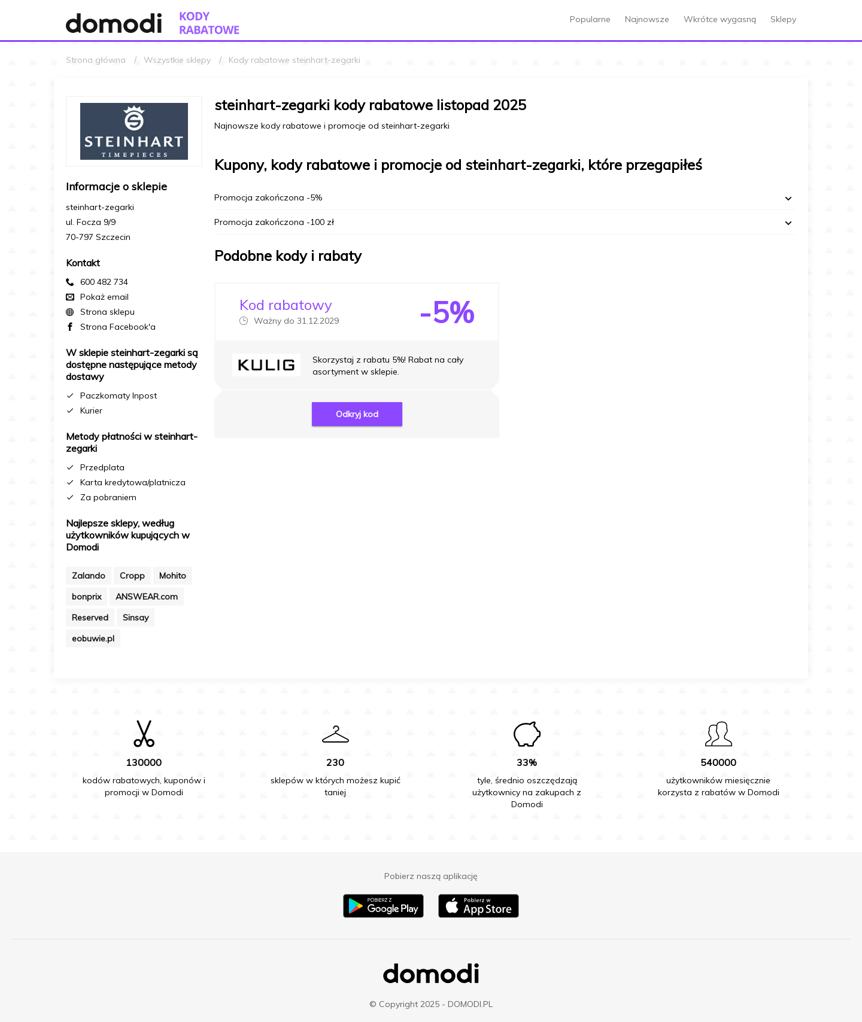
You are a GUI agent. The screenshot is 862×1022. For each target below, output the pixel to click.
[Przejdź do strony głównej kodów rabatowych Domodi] (209, 23)
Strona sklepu (107, 311)
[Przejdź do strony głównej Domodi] (114, 23)
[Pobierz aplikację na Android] (383, 915)
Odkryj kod (357, 414)
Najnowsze (647, 19)
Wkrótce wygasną (720, 19)
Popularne (590, 19)
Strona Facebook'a (118, 326)
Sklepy (783, 19)
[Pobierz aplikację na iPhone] (478, 915)
